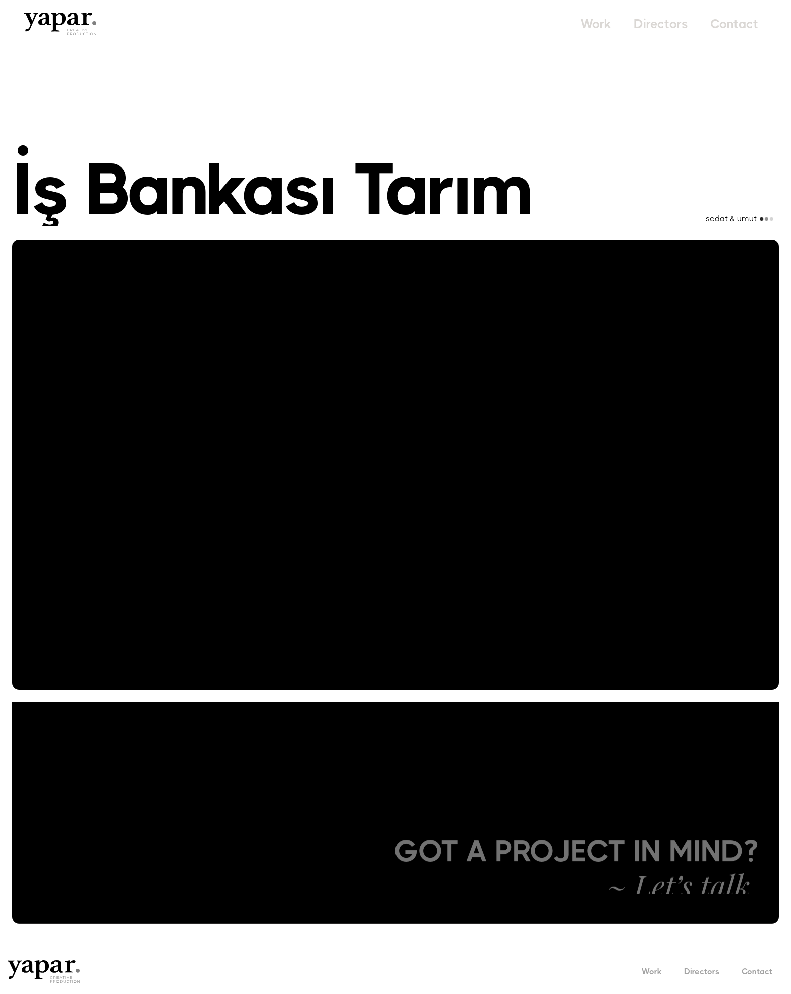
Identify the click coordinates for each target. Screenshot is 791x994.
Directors (661, 24)
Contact (734, 24)
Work (596, 24)
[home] (60, 24)
